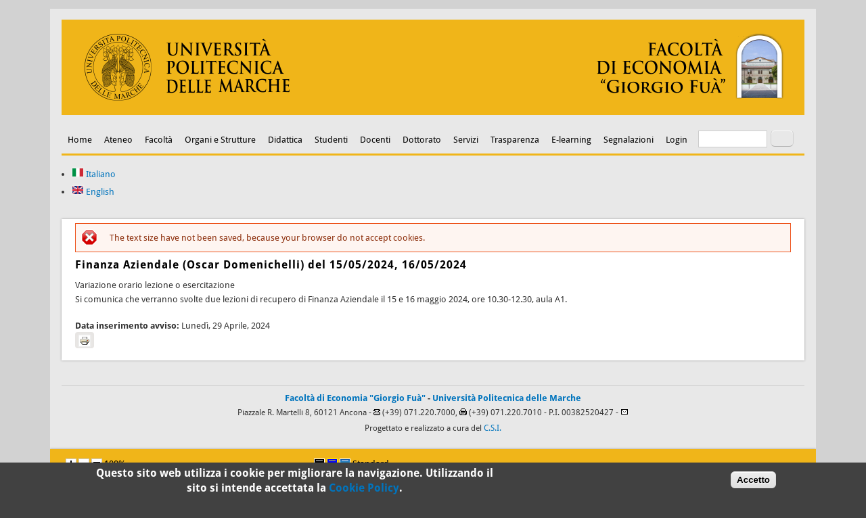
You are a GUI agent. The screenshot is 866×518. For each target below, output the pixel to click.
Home (80, 140)
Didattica (285, 140)
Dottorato (422, 140)
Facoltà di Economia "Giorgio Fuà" (355, 398)
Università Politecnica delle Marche (506, 398)
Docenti (375, 140)
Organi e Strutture (220, 140)
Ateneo (118, 140)
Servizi (465, 140)
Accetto (753, 483)
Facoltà (159, 140)
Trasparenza (515, 140)
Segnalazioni (628, 140)
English (93, 192)
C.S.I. (492, 428)
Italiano (94, 174)
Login (676, 140)
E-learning (571, 140)
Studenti (331, 140)
